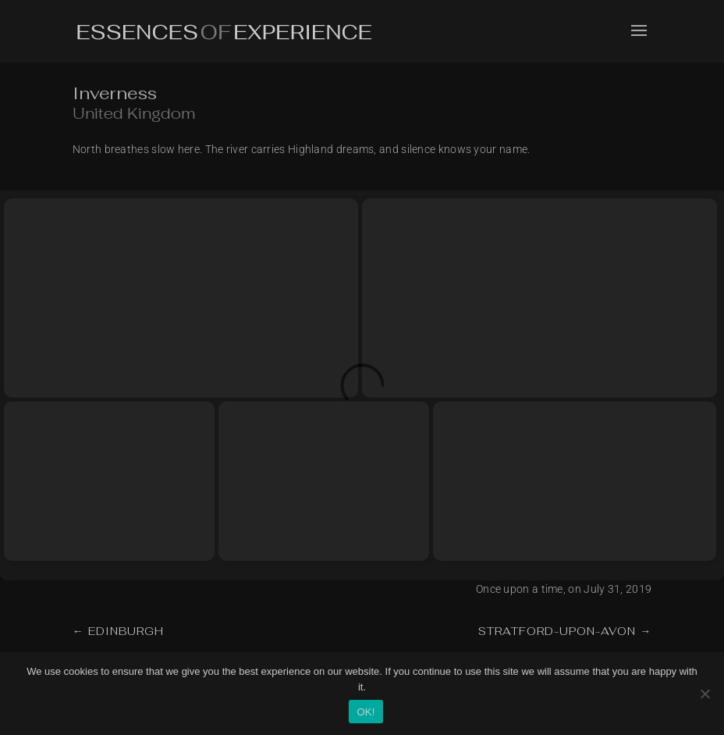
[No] (704, 693)
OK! (365, 712)
